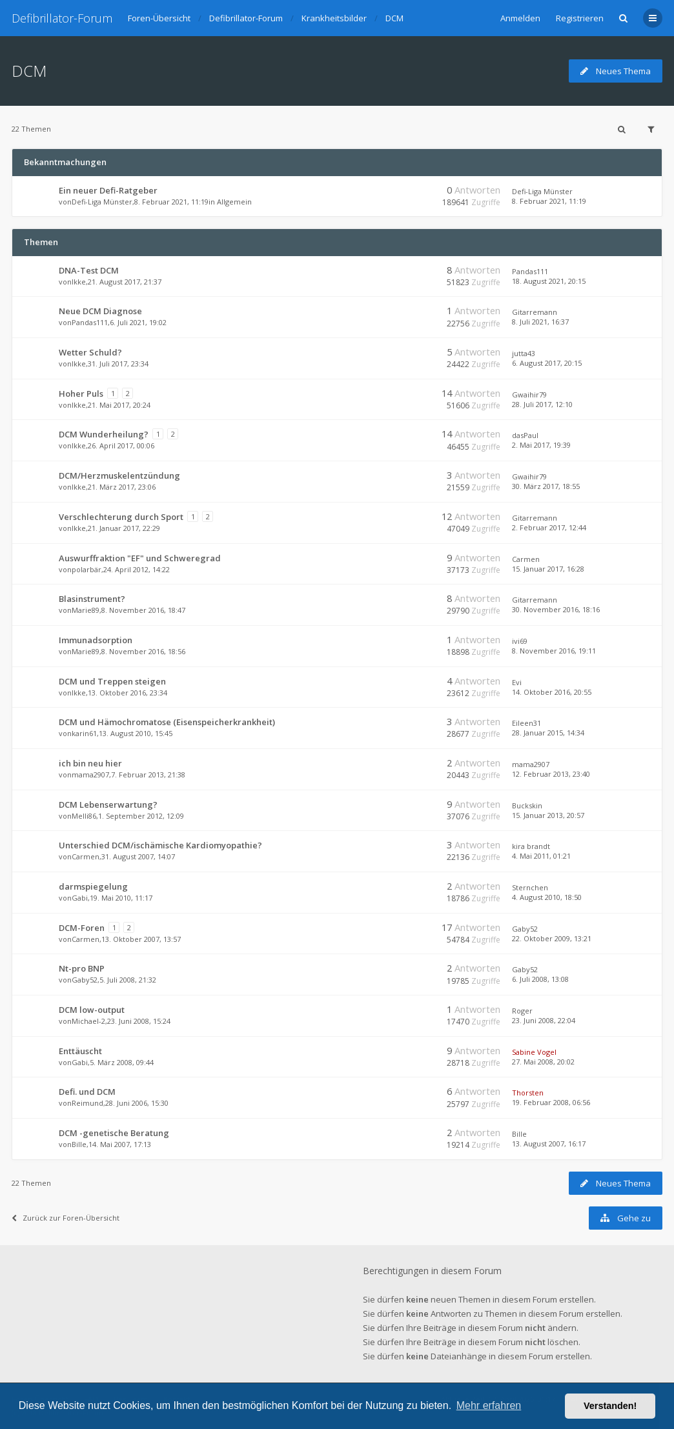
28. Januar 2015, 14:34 (548, 732)
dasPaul (525, 435)
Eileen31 (526, 723)
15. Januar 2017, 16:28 (548, 569)
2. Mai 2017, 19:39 (541, 445)
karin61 (84, 733)
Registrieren (580, 18)
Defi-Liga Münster (102, 201)
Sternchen (530, 887)
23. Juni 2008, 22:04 (543, 1020)
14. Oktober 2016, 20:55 (551, 692)
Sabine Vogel (534, 1052)
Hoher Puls (81, 393)
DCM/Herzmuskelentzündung (119, 475)
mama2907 (90, 774)
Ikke (79, 281)
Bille (79, 1144)
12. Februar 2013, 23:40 (551, 774)
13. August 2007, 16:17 (549, 1143)
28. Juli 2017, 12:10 (542, 404)
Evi (517, 682)
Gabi (80, 898)
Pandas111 (530, 271)
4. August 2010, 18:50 (547, 897)
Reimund (87, 1103)
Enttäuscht (80, 1051)
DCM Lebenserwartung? (108, 804)
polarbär (86, 569)
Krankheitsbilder (334, 18)
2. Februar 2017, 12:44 (549, 527)
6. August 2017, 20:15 (547, 363)
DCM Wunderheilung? (103, 434)
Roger (522, 1010)
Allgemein (234, 201)
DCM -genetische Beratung (114, 1133)
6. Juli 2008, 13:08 (540, 979)
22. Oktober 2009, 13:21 (551, 938)
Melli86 (84, 816)
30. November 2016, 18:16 (556, 609)
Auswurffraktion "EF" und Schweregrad (140, 558)
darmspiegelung (93, 886)
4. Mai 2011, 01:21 (541, 856)
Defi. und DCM (87, 1091)
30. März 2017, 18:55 (546, 486)
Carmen (526, 559)
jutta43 (523, 353)
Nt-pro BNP (82, 968)
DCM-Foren (82, 928)
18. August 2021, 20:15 (549, 281)
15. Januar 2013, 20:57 (548, 815)
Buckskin (527, 805)
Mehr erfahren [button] (489, 1405)
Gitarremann (534, 312)
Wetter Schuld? (90, 352)
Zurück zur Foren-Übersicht (65, 1218)
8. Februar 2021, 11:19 (549, 201)
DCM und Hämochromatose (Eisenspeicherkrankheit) (167, 722)
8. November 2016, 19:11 (554, 650)
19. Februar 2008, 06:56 (551, 1102)
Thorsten (528, 1092)
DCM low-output (92, 1009)
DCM (394, 18)
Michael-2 (88, 1021)
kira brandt (531, 846)
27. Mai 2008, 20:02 (543, 1061)
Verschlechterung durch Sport (121, 517)
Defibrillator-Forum (62, 18)
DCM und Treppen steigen (112, 681)
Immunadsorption (95, 640)
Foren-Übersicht (159, 18)
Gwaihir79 (529, 394)
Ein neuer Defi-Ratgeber (108, 190)
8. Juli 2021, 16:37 (540, 321)
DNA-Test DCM (89, 270)
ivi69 (519, 641)
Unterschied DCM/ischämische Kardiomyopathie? (160, 845)
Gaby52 (525, 929)
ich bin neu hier (90, 763)
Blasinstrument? (92, 599)
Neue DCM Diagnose (100, 311)
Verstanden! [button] (610, 1406)
